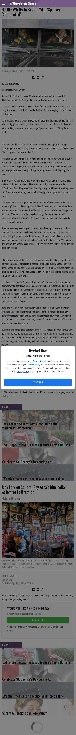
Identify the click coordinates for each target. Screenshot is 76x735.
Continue (38, 382)
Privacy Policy (34, 364)
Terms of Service (40, 361)
